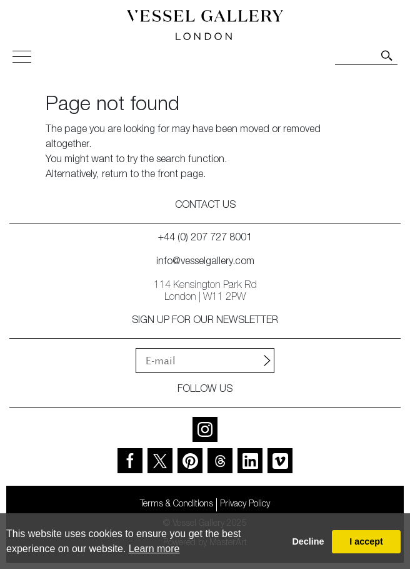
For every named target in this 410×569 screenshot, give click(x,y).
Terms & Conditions (176, 504)
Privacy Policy (245, 504)
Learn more (154, 548)
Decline (308, 541)
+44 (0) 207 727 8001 (205, 238)
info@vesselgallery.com (205, 262)
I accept (366, 541)
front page (180, 175)
